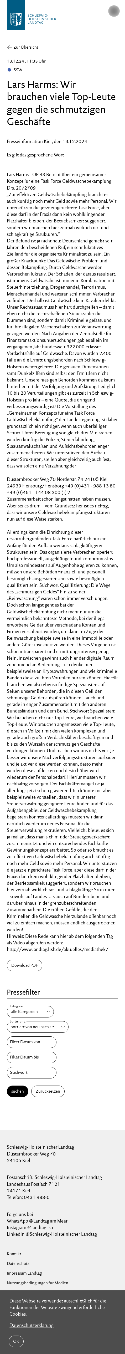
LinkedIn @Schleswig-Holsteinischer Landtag (52, 1234)
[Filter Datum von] (31, 1042)
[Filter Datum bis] (31, 1057)
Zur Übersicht (25, 47)
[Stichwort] (31, 1072)
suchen (17, 1091)
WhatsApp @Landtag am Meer (37, 1221)
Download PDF (24, 965)
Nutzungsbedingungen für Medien (37, 1282)
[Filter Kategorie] (30, 1011)
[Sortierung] (38, 1027)
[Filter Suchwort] (31, 1072)
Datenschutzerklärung (31, 1325)
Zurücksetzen (48, 1091)
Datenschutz (18, 1263)
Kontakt (14, 1253)
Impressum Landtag (24, 1273)
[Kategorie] (30, 1011)
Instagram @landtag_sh (30, 1227)
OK (16, 1341)
